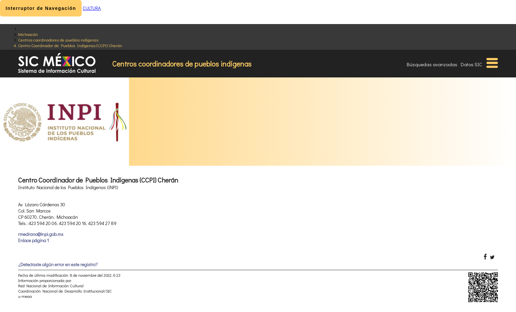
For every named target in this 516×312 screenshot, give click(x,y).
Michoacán (28, 34)
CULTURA (92, 8)
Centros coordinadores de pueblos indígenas (58, 40)
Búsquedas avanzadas (432, 64)
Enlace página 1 (33, 240)
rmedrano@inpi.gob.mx (40, 234)
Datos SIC (471, 64)
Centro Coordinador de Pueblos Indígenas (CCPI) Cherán (70, 45)
